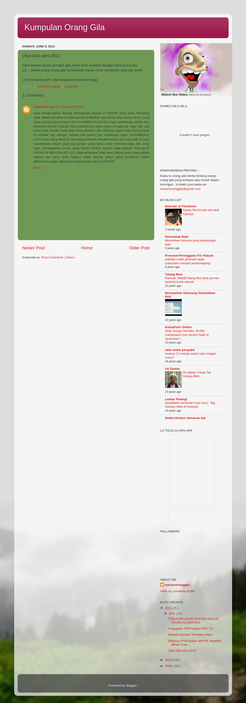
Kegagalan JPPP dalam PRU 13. (191, 628)
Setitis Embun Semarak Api (185, 418)
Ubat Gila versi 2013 (182, 650)
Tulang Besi (174, 274)
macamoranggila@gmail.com (180, 189)
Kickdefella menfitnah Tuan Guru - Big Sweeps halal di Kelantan (190, 405)
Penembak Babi (176, 236)
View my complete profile (177, 591)
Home (87, 247)
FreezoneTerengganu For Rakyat (189, 255)
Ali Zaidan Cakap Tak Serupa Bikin (197, 374)
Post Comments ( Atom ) (58, 257)
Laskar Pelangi (176, 399)
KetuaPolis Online (178, 327)
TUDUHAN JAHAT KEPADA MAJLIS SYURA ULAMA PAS (193, 620)
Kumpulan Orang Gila (65, 27)
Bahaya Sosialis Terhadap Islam (190, 634)
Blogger (131, 685)
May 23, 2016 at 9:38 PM (66, 107)
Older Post (139, 247)
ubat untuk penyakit (180, 350)
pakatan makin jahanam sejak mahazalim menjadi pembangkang (187, 261)
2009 (169, 666)
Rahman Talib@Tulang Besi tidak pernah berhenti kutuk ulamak (192, 280)
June (172, 613)
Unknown (41, 107)
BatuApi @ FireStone (180, 206)
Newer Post (33, 247)
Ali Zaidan (172, 368)
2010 (169, 660)
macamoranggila (177, 585)
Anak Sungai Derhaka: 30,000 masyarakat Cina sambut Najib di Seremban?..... (187, 334)
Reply (38, 167)
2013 (169, 608)
